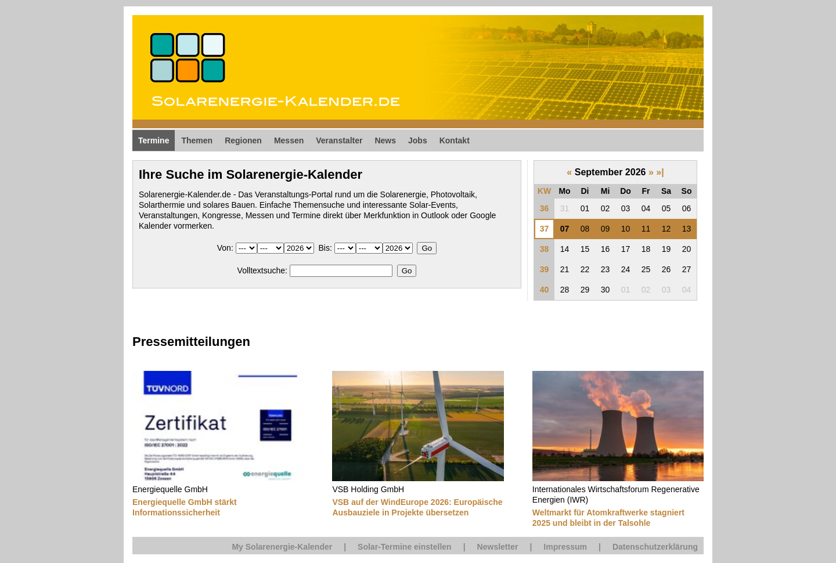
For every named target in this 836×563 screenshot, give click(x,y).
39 (544, 269)
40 (544, 289)
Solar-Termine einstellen (405, 546)
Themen (196, 140)
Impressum (565, 546)
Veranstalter (339, 140)
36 (544, 208)
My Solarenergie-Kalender (282, 546)
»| (660, 172)
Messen (289, 140)
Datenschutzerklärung (655, 546)
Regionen (243, 140)
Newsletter (497, 546)
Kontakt (454, 140)
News (385, 140)
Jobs (417, 140)
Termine (153, 140)
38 (544, 249)
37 (544, 228)
